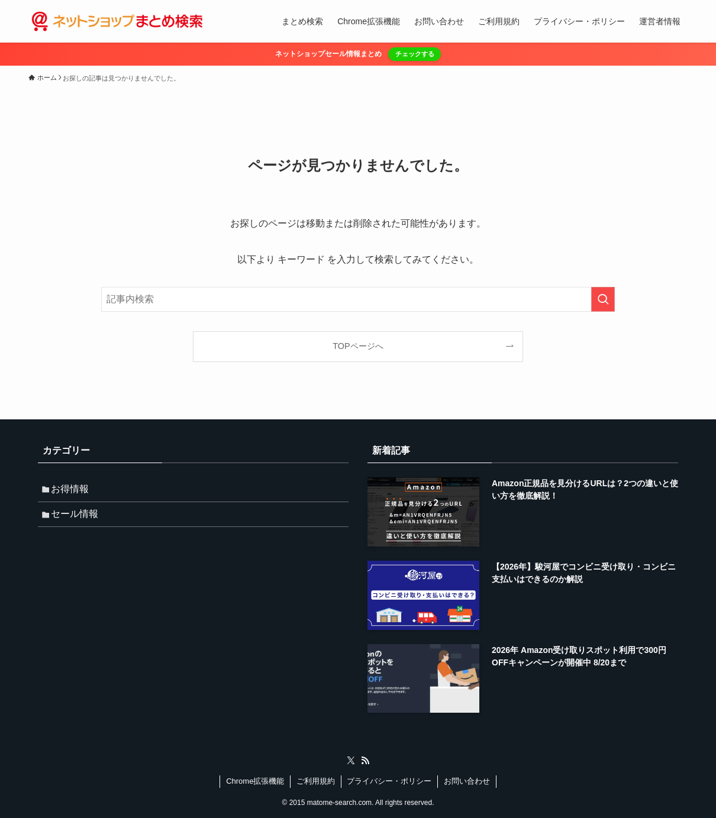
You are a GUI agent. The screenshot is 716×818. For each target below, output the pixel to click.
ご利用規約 (315, 781)
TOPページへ (358, 346)
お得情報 (73, 491)
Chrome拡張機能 (255, 781)
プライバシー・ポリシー (389, 781)
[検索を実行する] (603, 299)
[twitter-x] (351, 760)
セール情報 (78, 518)
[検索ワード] (358, 299)
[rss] (365, 760)
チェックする (414, 53)
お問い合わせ (467, 781)
